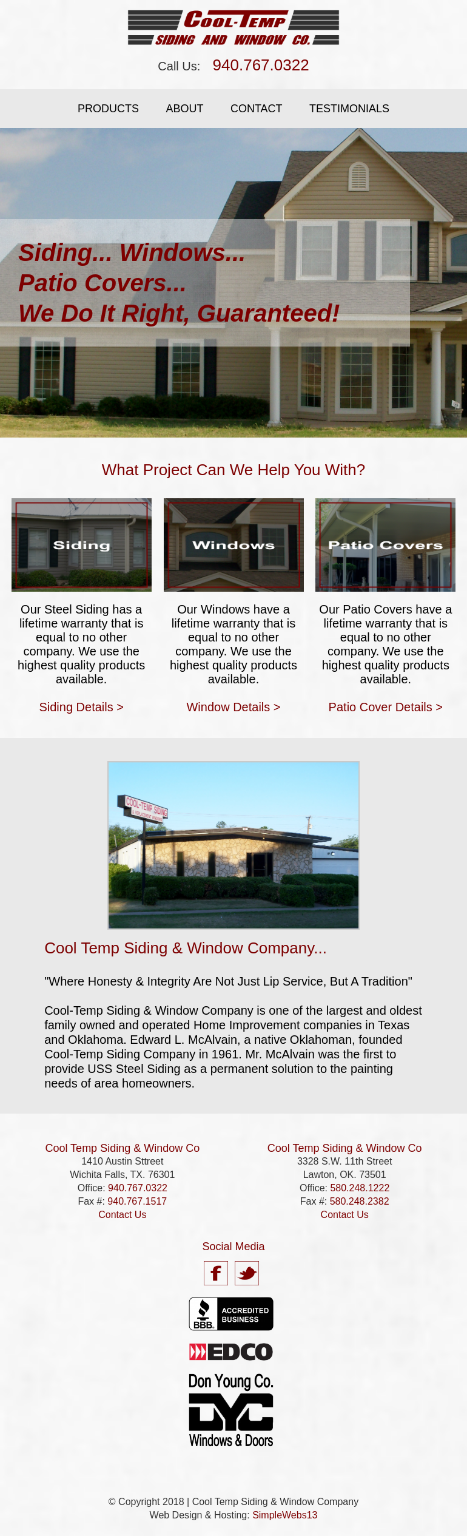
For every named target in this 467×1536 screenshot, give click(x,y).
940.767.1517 (137, 1201)
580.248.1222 (359, 1188)
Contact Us (122, 1215)
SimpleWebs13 (284, 1515)
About (184, 109)
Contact (256, 109)
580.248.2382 (359, 1201)
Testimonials (349, 109)
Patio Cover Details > (386, 707)
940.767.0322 (261, 65)
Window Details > (233, 707)
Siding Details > (81, 707)
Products (108, 109)
